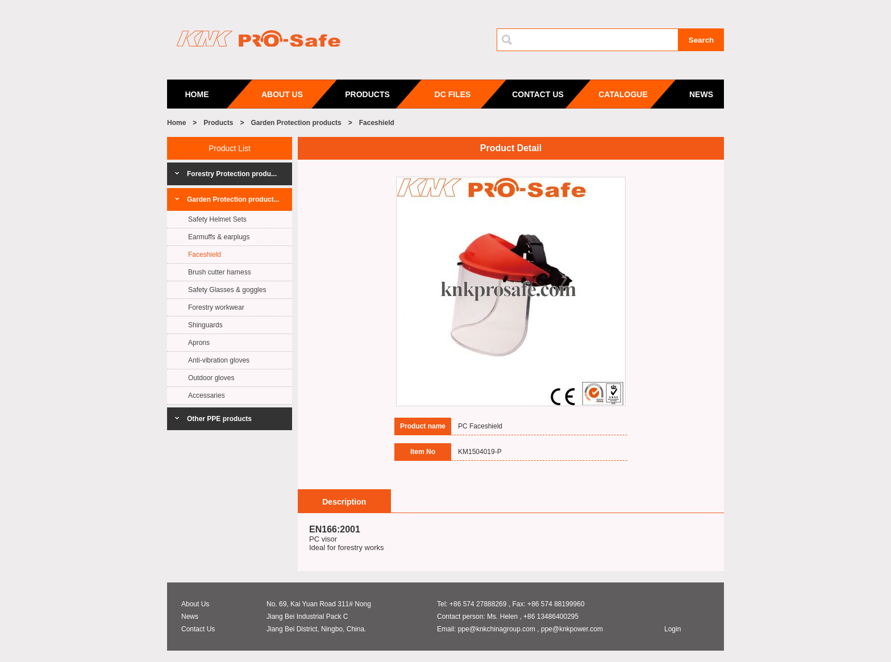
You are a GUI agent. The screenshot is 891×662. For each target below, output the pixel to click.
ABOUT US (282, 94)
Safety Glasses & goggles (227, 290)
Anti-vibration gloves (218, 360)
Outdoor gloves (211, 378)
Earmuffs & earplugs (219, 237)
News (189, 617)
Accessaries (206, 395)
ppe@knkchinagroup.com (496, 629)
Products (218, 123)
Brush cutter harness (219, 272)
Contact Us (198, 629)
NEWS (701, 94)
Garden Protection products (296, 123)
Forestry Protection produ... (232, 174)
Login (672, 629)
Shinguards (205, 325)
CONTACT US (538, 94)
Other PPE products (219, 419)
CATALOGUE (623, 94)
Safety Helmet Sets (217, 219)
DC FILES (453, 94)
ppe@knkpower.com (572, 629)
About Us (195, 604)
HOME (197, 94)
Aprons (199, 343)
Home (176, 123)
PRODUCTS (367, 94)
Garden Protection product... (233, 199)
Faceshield (376, 123)
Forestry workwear (216, 307)
